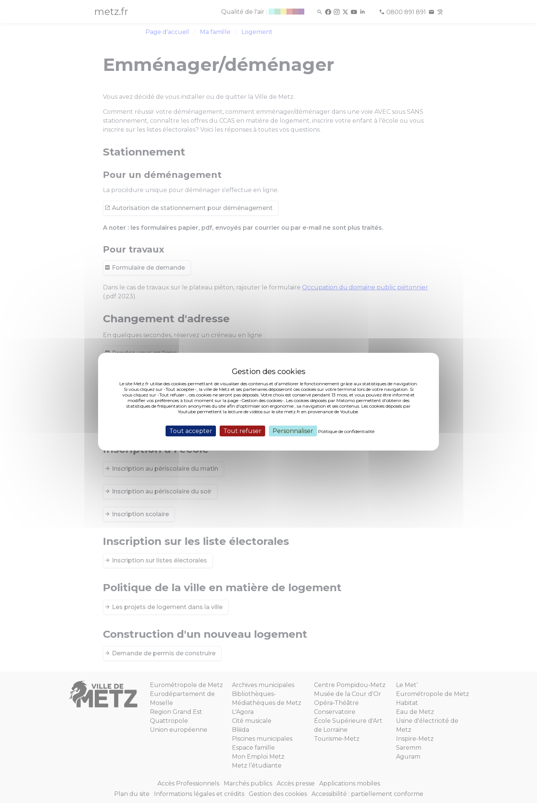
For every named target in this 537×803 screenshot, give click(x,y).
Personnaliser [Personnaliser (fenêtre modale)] (293, 430)
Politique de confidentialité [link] (346, 431)
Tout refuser (242, 430)
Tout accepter (190, 430)
